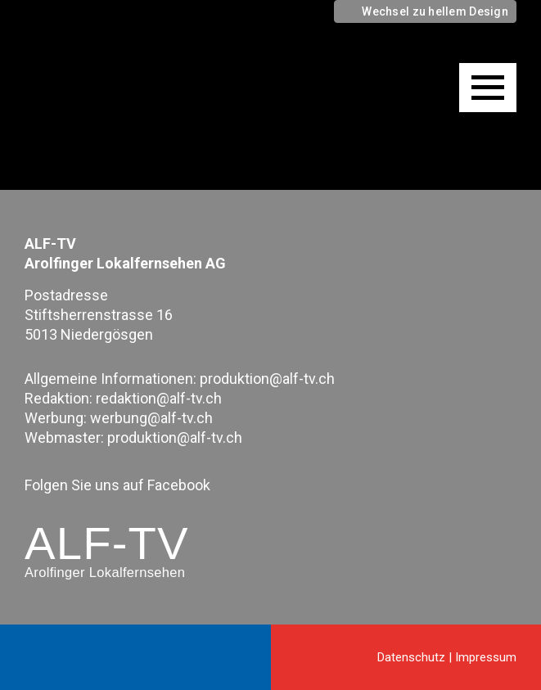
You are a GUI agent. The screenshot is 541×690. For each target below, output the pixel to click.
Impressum (485, 657)
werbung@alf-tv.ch (151, 417)
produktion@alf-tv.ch (267, 378)
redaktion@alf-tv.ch (159, 398)
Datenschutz (411, 657)
